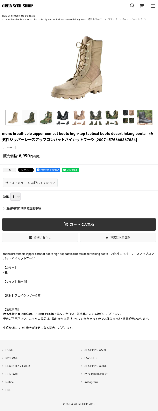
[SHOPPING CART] (141, 5)
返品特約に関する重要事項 (22, 208)
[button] (132, 5)
